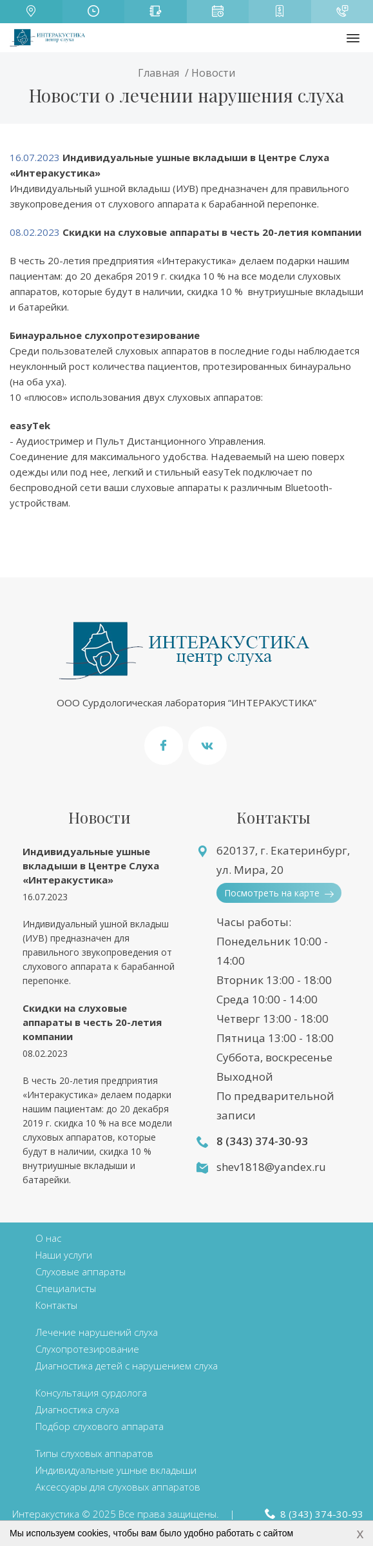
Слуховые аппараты (80, 1271)
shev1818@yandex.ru (271, 1166)
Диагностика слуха (77, 1409)
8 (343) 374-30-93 (262, 1141)
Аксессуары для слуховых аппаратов (117, 1486)
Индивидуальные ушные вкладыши (115, 1470)
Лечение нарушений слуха (96, 1332)
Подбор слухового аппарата (99, 1426)
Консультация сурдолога (91, 1392)
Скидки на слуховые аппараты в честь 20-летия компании (92, 1022)
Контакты (56, 1305)
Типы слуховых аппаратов (94, 1453)
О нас (48, 1238)
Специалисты (65, 1288)
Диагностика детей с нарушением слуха (126, 1365)
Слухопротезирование (87, 1348)
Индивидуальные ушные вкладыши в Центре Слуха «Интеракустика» (91, 865)
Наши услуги (63, 1254)
